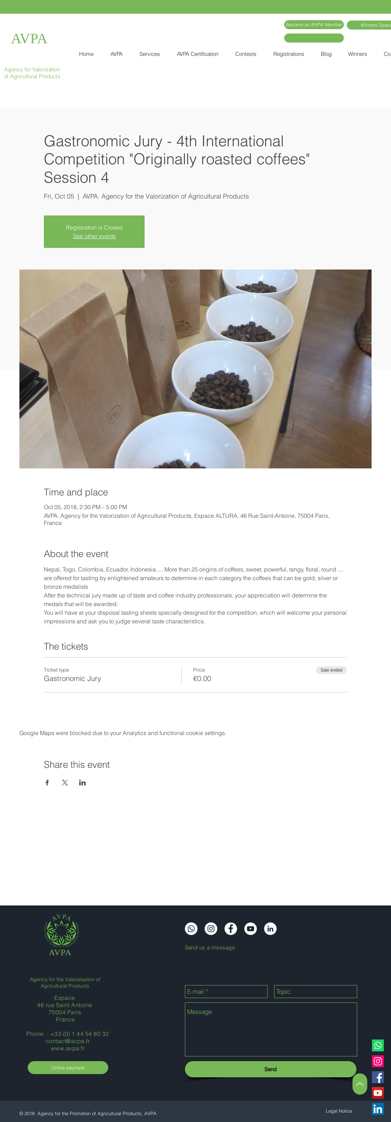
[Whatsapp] (378, 1045)
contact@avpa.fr (68, 1041)
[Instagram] (378, 1061)
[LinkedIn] (378, 1109)
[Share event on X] (65, 782)
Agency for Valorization (32, 69)
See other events (94, 236)
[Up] (360, 1084)
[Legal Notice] (339, 1111)
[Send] (270, 1069)
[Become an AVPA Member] (314, 24)
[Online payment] (68, 1067)
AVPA (29, 38)
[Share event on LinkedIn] (82, 782)
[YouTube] (378, 1093)
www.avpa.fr (68, 1048)
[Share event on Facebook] (47, 782)
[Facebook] (378, 1077)
